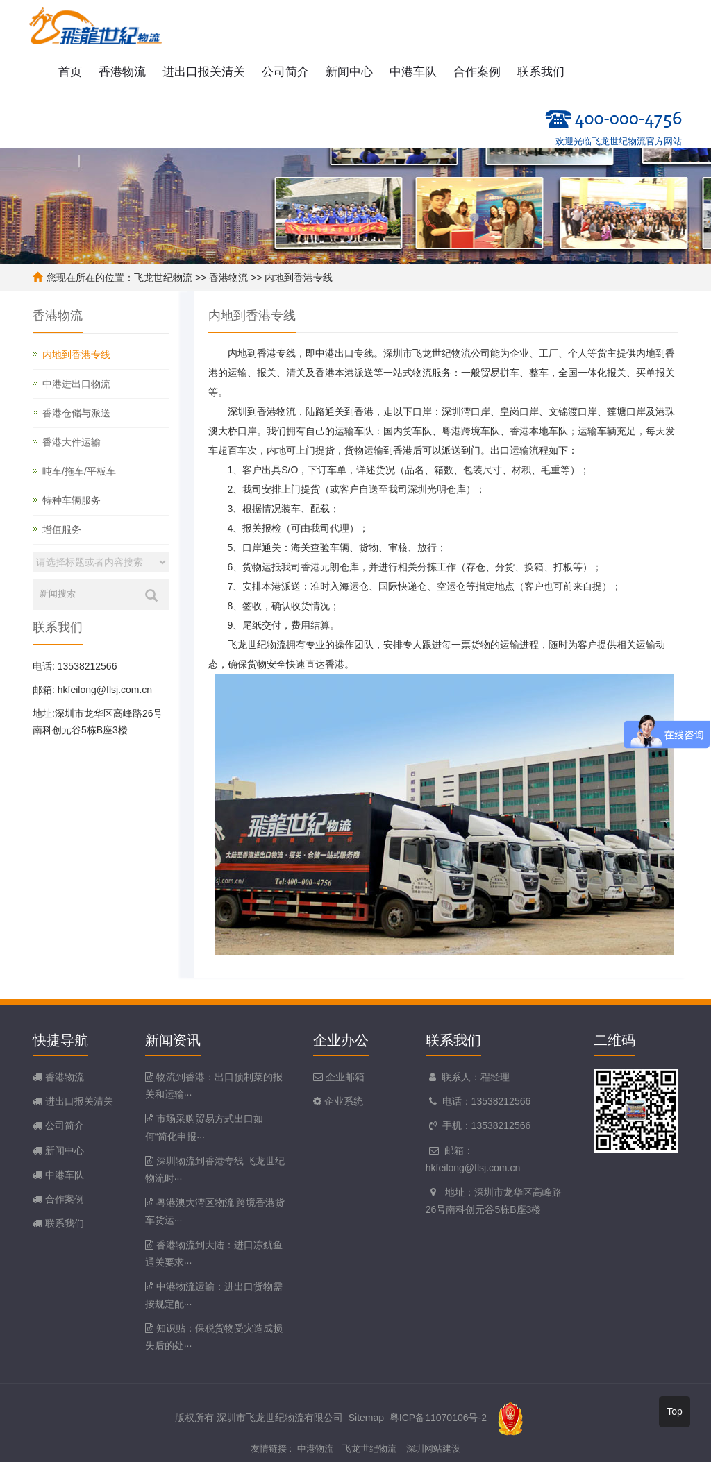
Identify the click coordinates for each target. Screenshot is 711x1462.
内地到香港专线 (299, 277)
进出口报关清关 (203, 71)
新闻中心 (349, 71)
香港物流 (122, 71)
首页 (70, 71)
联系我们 (540, 71)
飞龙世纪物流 (163, 277)
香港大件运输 (71, 442)
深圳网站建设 (433, 1448)
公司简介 (285, 71)
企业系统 (342, 1101)
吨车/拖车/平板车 (79, 471)
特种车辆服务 (71, 500)
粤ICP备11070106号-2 (438, 1416)
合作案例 (477, 71)
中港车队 (413, 71)
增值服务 (61, 529)
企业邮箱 (344, 1076)
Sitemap (366, 1416)
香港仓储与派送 (76, 412)
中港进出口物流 (76, 383)
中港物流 (315, 1448)
